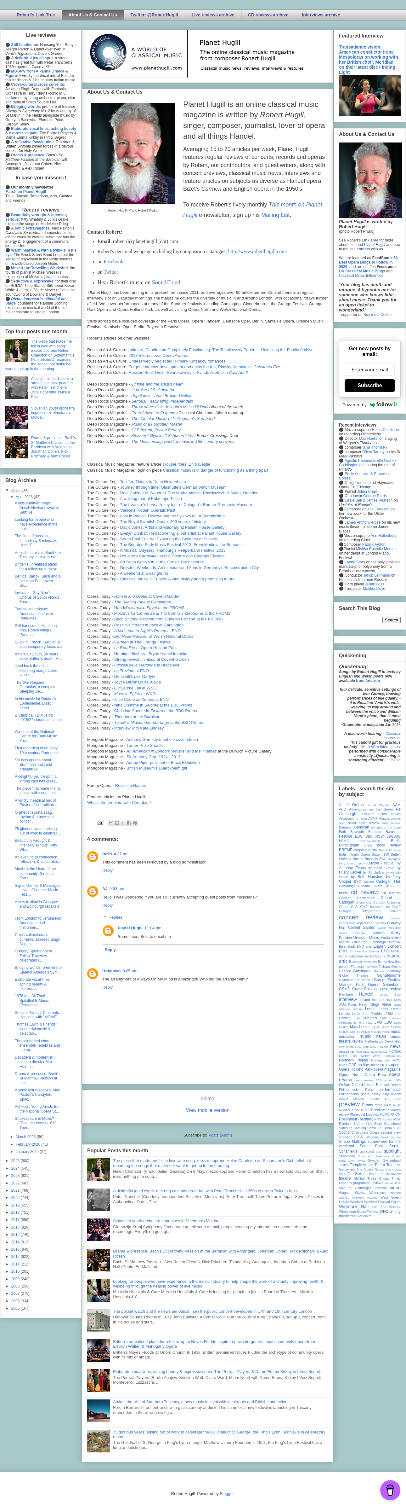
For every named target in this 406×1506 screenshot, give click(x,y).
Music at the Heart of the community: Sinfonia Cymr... (35, 873)
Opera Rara (375, 1075)
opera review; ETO (368, 1080)
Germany (394, 971)
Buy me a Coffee (378, 314)
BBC (359, 836)
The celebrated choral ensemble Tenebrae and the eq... (37, 1045)
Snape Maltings (352, 1141)
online (374, 1065)
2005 (16, 1308)
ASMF (373, 818)
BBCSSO (393, 836)
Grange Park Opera (359, 984)
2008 (16, 1286)
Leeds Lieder (390, 1009)
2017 (16, 1220)
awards (396, 818)
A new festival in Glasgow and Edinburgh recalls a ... (37, 906)
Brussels (371, 859)
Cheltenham (366, 898)
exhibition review (361, 956)
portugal (358, 1098)
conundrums (376, 923)
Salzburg (345, 1128)
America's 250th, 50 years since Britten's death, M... (38, 656)
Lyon (397, 1022)
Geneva (379, 971)
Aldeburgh (347, 813)
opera (396, 1065)
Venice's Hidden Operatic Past (147, 510)
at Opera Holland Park (145, 647)
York (353, 1216)
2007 (16, 1293)
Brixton (358, 859)
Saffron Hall (362, 1123)
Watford (395, 1193)
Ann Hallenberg (383, 535)
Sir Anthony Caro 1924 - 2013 (153, 756)
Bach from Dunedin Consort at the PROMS (168, 619)
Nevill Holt (393, 1041)
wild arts (379, 1207)
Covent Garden (361, 927)
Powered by (369, 404)
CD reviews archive (268, 14)
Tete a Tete (384, 1165)
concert (395, 911)
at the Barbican (137, 716)
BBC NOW (375, 836)
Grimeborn (392, 984)
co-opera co (380, 907)
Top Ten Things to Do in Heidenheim (153, 481)
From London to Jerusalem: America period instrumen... (38, 923)
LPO (378, 1022)
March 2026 (26, 1137)
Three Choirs (378, 1178)
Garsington (362, 971)
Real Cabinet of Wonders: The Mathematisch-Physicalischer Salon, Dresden (189, 493)
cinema (360, 902)
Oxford (344, 1085)
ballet (352, 823)
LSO (388, 1022)
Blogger (227, 1493)
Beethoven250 (370, 841)
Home (207, 1098)
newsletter (346, 1051)
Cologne (345, 911)
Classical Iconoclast (392, 735)
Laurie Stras (354, 562)
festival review (362, 961)
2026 (16, 490)
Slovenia (372, 1137)
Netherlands (374, 1041)
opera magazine (387, 1069)
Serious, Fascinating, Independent (162, 401)
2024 (16, 1168)
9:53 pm (117, 888)
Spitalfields (348, 1151)
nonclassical (379, 1051)
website (344, 1197)
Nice (359, 1051)
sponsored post (371, 1151)
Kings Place (380, 1004)
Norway (377, 1060)
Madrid (343, 1027)
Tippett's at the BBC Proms (158, 722)
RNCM (396, 1114)
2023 (16, 1175)
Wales (360, 1192)
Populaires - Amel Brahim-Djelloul (161, 395)
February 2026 (28, 1144)
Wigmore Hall (354, 1206)
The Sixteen (357, 1174)
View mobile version (207, 1110)
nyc (388, 1060)
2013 (16, 1249)
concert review (361, 917)
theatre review (351, 1178)
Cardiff (377, 886)
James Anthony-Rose (363, 522)
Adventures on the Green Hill (375, 809)
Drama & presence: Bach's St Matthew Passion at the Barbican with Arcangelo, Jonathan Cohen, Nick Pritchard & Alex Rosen (53, 447)
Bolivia (368, 845)
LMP (383, 1018)
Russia (387, 1119)
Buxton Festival (380, 863)
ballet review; (391, 823)
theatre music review (385, 1174)
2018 (16, 1212)
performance (390, 1089)
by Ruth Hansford (367, 877)
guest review (390, 989)
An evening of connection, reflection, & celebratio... (37, 859)
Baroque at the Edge (386, 827)
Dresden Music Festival (373, 937)
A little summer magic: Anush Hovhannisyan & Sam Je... (37, 508)
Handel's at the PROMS (149, 607)
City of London (376, 902)
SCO (397, 1128)
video (395, 1187)
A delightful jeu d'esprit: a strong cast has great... (36, 778)
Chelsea (345, 898)
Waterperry (377, 1193)
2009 (16, 1279)
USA (397, 1183)
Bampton (345, 827)
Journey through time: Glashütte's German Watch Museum (173, 487)
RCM (397, 1105)
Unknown (111, 970)
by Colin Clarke (381, 868)
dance (343, 933)
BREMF (345, 850)
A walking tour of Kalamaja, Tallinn (151, 498)
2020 (16, 1197)
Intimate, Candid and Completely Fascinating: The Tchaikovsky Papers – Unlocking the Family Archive (221, 349)
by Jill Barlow (373, 872)
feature (380, 956)
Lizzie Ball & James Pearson (368, 500)
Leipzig (344, 1013)
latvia (397, 1004)
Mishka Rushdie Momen (376, 549)
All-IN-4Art (367, 814)
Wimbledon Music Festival (359, 1211)
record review (373, 1110)
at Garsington (142, 602)
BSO (382, 859)
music (386, 1031)
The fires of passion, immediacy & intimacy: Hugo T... (36, 540)
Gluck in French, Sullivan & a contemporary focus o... (38, 644)
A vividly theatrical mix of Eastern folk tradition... (36, 802)
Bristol (373, 850)
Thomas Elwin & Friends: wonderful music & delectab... (36, 1029)
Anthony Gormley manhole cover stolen (162, 739)
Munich (396, 1027)
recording (393, 1110)
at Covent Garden (147, 596)
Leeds (370, 1009)
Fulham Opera (390, 966)
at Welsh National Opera (154, 636)
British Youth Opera (354, 854)
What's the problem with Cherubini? (119, 802)
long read (365, 1022)
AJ (105, 888)
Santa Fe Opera (379, 1128)
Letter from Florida (367, 1013)
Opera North (350, 1075)
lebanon (344, 1009)
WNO (384, 1211)
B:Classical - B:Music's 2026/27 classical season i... (38, 720)
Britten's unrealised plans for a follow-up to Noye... (37, 566)
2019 (16, 1205)
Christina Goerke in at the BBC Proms (155, 710)
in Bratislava (146, 665)
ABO (342, 809)
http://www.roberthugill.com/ (257, 251)
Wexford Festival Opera (382, 1202)
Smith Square (391, 1137)
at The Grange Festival (143, 642)
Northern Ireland (353, 1060)
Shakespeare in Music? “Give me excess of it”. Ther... (36, 1123)
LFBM (388, 1013)
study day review (352, 1160)
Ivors (397, 1000)
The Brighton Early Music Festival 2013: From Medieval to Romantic (182, 544)
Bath (342, 832)
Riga (376, 1114)
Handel (366, 994)
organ (388, 1080)
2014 (16, 1242)
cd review (365, 892)
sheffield (345, 1137)
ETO (385, 951)
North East (348, 1056)
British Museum (390, 850)
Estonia (374, 951)
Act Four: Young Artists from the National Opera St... (38, 1108)
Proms (367, 1105)
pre (387, 1098)
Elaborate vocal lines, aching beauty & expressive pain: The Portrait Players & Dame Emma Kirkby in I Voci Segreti (217, 1371)
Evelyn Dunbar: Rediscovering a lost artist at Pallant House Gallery (180, 533)
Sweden (374, 1160)
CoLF (396, 907)
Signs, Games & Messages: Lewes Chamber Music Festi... (38, 890)
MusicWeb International (381, 747)
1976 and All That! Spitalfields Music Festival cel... (32, 1000)
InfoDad (394, 760)
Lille (357, 1018)
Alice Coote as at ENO (141, 699)
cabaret (369, 881)
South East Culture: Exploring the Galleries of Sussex (168, 539)
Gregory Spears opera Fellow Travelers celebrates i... (33, 955)
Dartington (359, 933)
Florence (371, 966)
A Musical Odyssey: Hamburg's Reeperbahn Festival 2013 (173, 550)
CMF (364, 907)
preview (349, 1104)
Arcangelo (346, 818)
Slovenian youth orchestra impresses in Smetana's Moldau (166, 1220)
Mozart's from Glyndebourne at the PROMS (172, 613)
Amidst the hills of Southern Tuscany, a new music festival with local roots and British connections (201, 1401)
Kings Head (357, 1004)
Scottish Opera (367, 1132)
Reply (107, 870)
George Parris (375, 496)
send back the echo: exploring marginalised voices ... (36, 670)
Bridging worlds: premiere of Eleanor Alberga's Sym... (38, 969)
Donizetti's (134, 676)
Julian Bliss (374, 584)
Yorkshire (365, 1216)
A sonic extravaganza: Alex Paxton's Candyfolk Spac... (37, 1095)
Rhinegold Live (361, 1114)
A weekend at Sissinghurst (144, 573)
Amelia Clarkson (375, 509)
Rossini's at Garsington (149, 625)
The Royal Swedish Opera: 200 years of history (163, 521)
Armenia (361, 818)
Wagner (345, 1193)
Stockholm (347, 1156)
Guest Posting (364, 989)
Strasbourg (365, 1156)
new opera (346, 1047)
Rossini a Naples (130, 785)
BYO (357, 881)
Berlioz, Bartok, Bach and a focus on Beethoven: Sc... (37, 581)
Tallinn (344, 1165)
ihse (398, 994)
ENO (343, 951)
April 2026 (25, 497)
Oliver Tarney (373, 452)
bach (342, 823)
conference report (352, 923)
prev (398, 1098)
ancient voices (389, 814)
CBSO (389, 886)
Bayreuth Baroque (365, 832)
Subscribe (370, 385)
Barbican (361, 827)
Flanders (357, 966)
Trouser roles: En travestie (186, 464)
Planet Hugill (130, 928)
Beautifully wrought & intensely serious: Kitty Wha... (36, 845)
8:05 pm (130, 970)
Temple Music (361, 1165)
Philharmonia (349, 1094)
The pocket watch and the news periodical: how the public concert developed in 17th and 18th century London (212, 1311)
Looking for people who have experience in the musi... (36, 524)
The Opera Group (370, 1169)
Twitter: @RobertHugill (154, 14)
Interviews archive (321, 14)
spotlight (392, 1151)
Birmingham (349, 845)
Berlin (396, 841)
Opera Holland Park (355, 1069)
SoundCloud (166, 282)
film (374, 961)
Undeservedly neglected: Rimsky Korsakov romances (177, 361)
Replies (115, 917)
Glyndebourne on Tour (356, 980)
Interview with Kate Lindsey (139, 728)
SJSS (358, 1137)
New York (362, 1047)
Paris (369, 1089)
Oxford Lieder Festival (370, 1085)
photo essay (371, 1094)
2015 (16, 1234)
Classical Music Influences (361, 275)
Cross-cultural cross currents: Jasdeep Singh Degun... (37, 939)
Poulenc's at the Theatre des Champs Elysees (172, 556)
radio (378, 1105)
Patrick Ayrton (374, 544)
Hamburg (346, 994)
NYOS (343, 1065)
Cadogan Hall (388, 881)
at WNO (135, 688)
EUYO (343, 956)
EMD (360, 946)
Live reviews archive (213, 14)
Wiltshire (395, 1207)
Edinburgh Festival (385, 942)
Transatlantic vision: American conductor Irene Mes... (34, 613)
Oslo (397, 1080)
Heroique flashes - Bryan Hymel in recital (151, 653)
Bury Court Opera (352, 863)
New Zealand (379, 1047)
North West (371, 1056)
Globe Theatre (353, 975)
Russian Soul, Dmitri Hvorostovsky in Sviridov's (188, 372)
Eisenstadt (347, 946)
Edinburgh (359, 942)
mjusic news (380, 1027)
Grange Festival (387, 980)
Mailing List (275, 215)
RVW (397, 1119)
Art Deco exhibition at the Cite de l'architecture (162, 562)
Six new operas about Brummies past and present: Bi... (33, 764)
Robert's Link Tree (36, 14)
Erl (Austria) (358, 951)
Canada (364, 886)
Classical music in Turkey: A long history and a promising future (177, 579)
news (395, 1046)
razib (107, 854)
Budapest (394, 859)
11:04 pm (152, 928)
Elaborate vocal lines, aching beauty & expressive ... (33, 984)
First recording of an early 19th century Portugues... (38, 750)
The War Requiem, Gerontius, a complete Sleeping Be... (35, 687)
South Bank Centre (380, 1146)
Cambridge (347, 886)
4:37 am (121, 854)
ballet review (368, 823)
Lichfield (345, 1018)
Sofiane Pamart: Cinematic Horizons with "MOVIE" (37, 1014)
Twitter (111, 272)
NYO (397, 1060)
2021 (16, 1190)
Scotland (346, 1132)
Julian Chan (367, 491)
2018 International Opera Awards (159, 355)
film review (386, 961)
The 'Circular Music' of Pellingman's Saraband (173, 418)
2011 (16, 1264)
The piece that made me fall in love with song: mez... (38, 790)
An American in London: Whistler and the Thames (172, 751)
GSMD (344, 989)
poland (343, 1098)
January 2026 (28, 1151)
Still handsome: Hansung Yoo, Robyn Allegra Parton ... (36, 630)
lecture (357, 1009)
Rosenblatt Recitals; (356, 1119)
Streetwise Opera (388, 1156)
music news (372, 1036)
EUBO (396, 951)
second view (391, 1132)
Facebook (113, 261)
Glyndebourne (389, 975)
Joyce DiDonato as (137, 682)
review (344, 1114)
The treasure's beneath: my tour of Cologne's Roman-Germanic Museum (186, 504)
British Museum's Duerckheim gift (157, 768)
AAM (396, 805)
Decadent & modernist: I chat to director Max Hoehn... (35, 1062)
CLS (354, 907)
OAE (352, 1065)
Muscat (376, 1031)
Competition (370, 911)
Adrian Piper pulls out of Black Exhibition (163, 762)
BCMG (344, 841)
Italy (389, 1000)
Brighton (360, 850)
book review (389, 845)
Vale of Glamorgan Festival (362, 1188)
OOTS (385, 1065)
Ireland (364, 1000)
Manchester (360, 1027)
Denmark (379, 933)
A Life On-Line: (379, 805)
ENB (369, 946)
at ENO (147, 630)
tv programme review (365, 1183)
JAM (342, 1004)
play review (391, 1094)
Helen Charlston (385, 429)
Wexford (356, 1202)
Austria (384, 818)
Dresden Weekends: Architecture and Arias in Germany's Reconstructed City (190, 567)
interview (348, 999)
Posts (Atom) (220, 1135)
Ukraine (387, 1183)
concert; (395, 918)
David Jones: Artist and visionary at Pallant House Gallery (172, 527)
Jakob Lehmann (376, 575)
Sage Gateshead (387, 1123)
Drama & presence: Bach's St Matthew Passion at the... (37, 1078)
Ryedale (345, 1123)
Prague (375, 1098)
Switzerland (392, 1160)
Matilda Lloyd (374, 588)
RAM (387, 1105)
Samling (360, 1128)
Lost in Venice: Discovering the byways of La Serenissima (172, 516)
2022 (16, 1183)
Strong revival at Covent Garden (151, 659)
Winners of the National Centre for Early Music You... (36, 736)
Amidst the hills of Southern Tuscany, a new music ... (38, 554)
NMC (366, 1051)
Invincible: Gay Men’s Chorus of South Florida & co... (37, 597)
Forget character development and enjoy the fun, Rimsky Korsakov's (204, 366)
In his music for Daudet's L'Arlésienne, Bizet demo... (35, 703)
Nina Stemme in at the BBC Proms (153, 705)
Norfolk (395, 1051)
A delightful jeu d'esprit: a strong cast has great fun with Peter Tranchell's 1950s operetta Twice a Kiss (205, 1191)
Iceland (384, 994)
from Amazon (368, 680)
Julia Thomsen (374, 447)
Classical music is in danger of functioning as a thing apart (215, 470)
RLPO (384, 1114)
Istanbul (378, 1000)
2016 (16, 1227)
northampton (392, 1056)
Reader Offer (349, 1110)
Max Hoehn (368, 438)
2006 (16, 1301)
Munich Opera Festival (354, 1031)
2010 (16, 1271)
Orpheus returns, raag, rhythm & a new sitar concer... (34, 817)
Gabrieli (345, 971)
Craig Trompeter (358, 482)
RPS (377, 1119)
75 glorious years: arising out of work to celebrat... (37, 831)
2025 (16, 1161)
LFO (398, 1013)
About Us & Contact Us (93, 14)
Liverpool (370, 1018)
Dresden (345, 937)
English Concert (387, 946)
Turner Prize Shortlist (146, 745)
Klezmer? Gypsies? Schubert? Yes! (163, 435)
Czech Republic (389, 927)
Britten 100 (380, 854)
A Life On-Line (352, 805)
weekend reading (364, 1197)
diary (396, 932)
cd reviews (391, 893)
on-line (363, 1065)
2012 (16, 1256)
